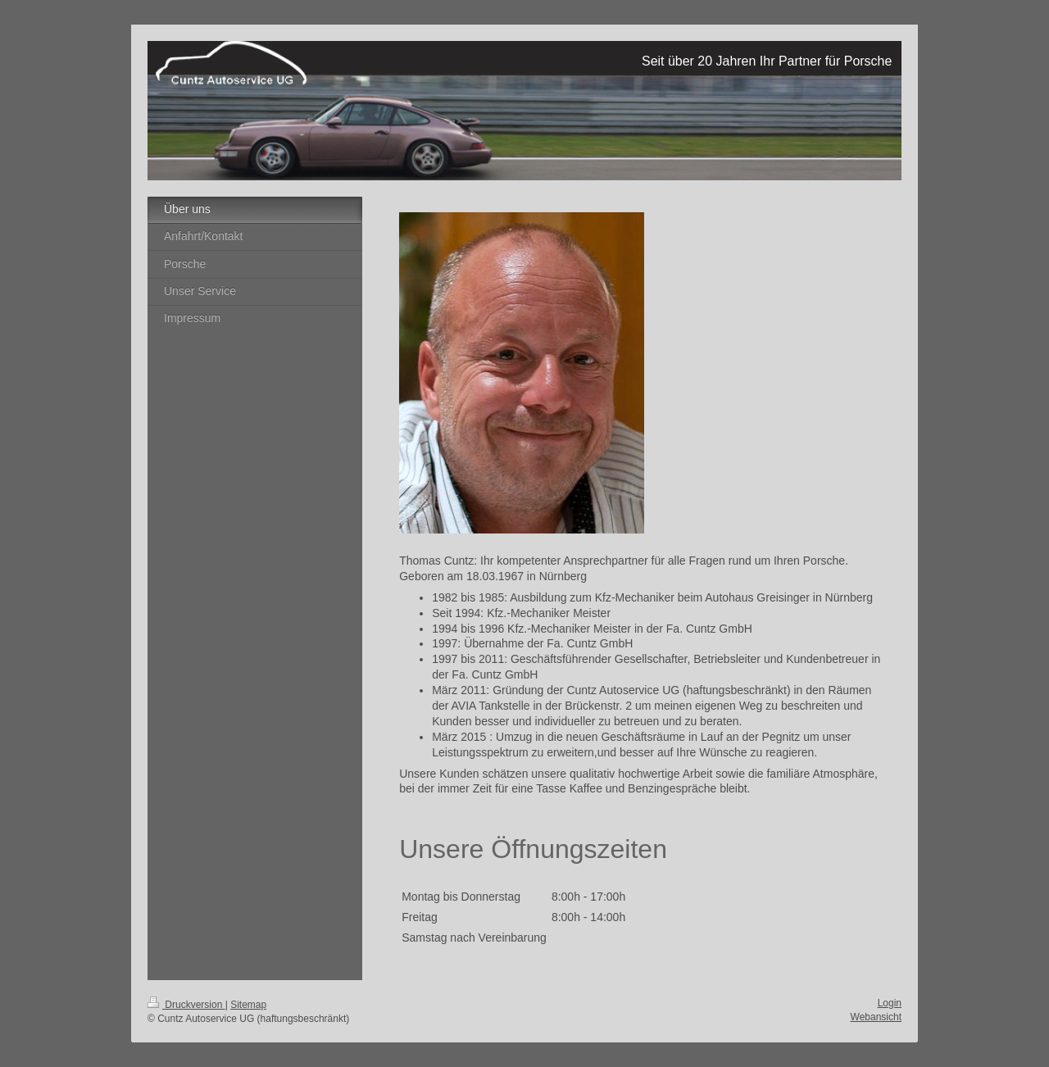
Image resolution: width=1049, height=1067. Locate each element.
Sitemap (248, 1004)
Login (889, 1003)
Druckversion (186, 1004)
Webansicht (876, 1017)
